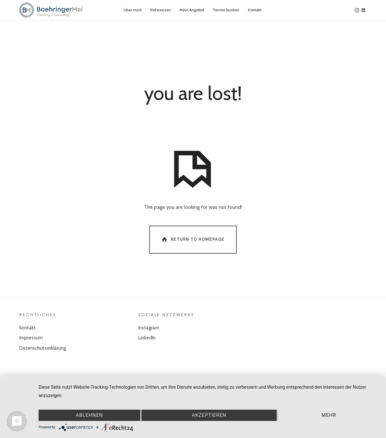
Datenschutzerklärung (42, 348)
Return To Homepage (192, 239)
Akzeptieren (209, 415)
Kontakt (27, 328)
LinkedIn (147, 338)
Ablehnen (89, 415)
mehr (328, 415)
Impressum (31, 338)
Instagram (148, 328)
